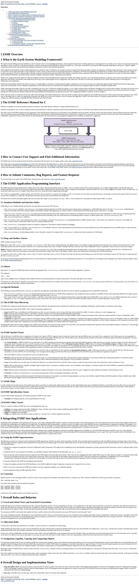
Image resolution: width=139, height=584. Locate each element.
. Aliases (14, 23)
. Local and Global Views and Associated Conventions (27, 40)
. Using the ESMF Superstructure (21, 35)
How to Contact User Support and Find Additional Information (26, 15)
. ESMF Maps (16, 29)
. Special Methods (17, 24)
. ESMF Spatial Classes (18, 27)
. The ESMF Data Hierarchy (20, 26)
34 (37, 494)
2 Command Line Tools (11, 4)
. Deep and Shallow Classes (19, 21)
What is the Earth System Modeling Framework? (22, 11)
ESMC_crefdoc (25, 4)
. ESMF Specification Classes (20, 31)
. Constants (15, 37)
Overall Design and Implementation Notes (20, 45)
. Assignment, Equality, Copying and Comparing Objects (28, 43)
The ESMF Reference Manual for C (18, 13)
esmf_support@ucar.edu (75, 161)
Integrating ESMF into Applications (18, 34)
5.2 (50, 568)
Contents (38, 4)
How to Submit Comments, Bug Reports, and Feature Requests (26, 16)
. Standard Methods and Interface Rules (23, 19)
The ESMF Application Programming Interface (22, 18)
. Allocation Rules (17, 42)
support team (27, 96)
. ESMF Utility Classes (18, 32)
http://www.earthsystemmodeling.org (18, 164)
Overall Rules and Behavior (16, 39)
